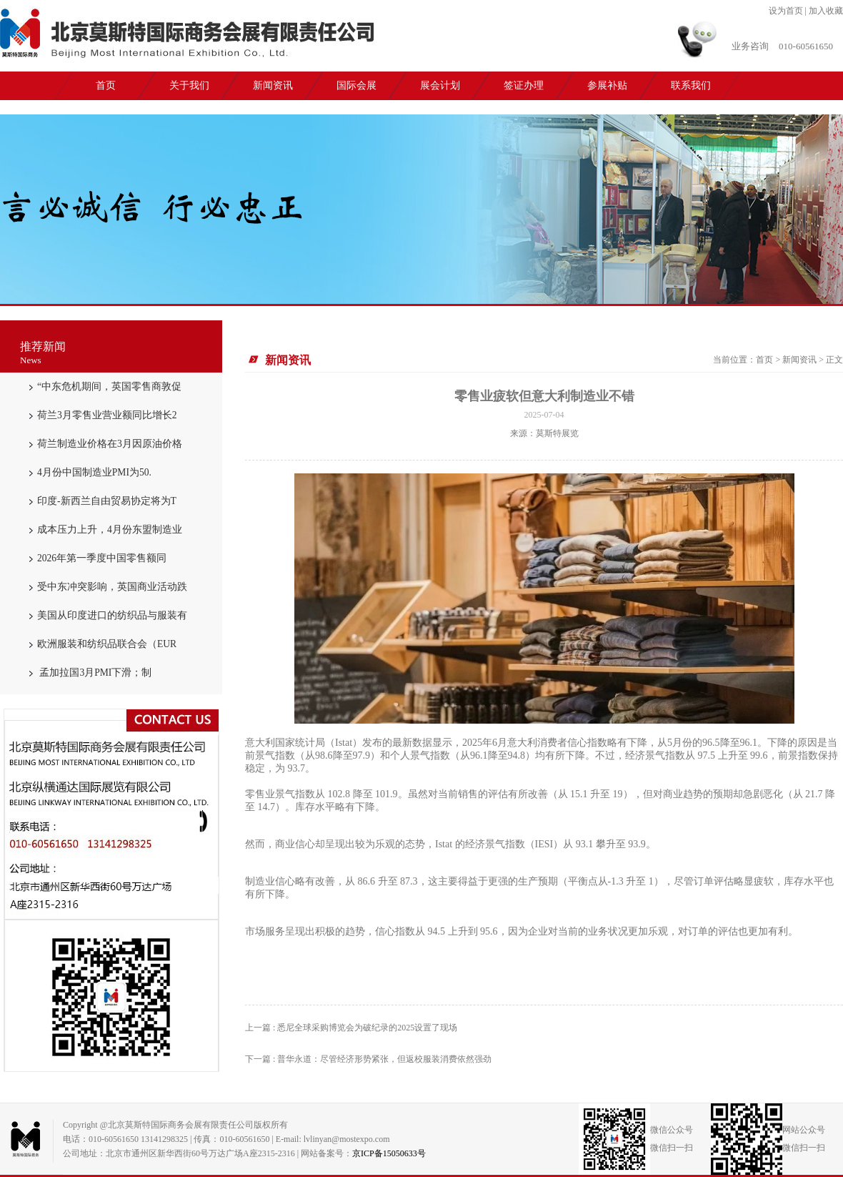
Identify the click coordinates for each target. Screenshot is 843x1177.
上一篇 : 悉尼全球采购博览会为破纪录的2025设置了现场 (351, 1028)
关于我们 (189, 85)
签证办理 (524, 85)
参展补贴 (607, 85)
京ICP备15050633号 (389, 1153)
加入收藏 (826, 11)
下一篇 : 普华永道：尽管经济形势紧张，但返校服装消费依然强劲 (368, 1059)
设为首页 (786, 11)
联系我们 (691, 85)
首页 (106, 85)
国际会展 (356, 85)
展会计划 (440, 85)
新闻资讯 (273, 85)
